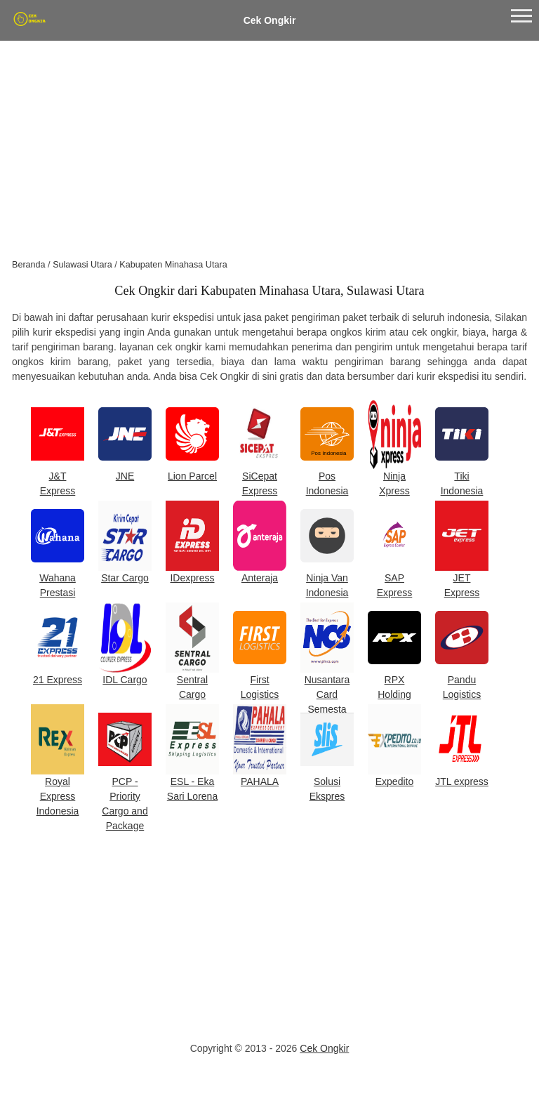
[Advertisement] (269, 146)
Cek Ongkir (270, 20)
